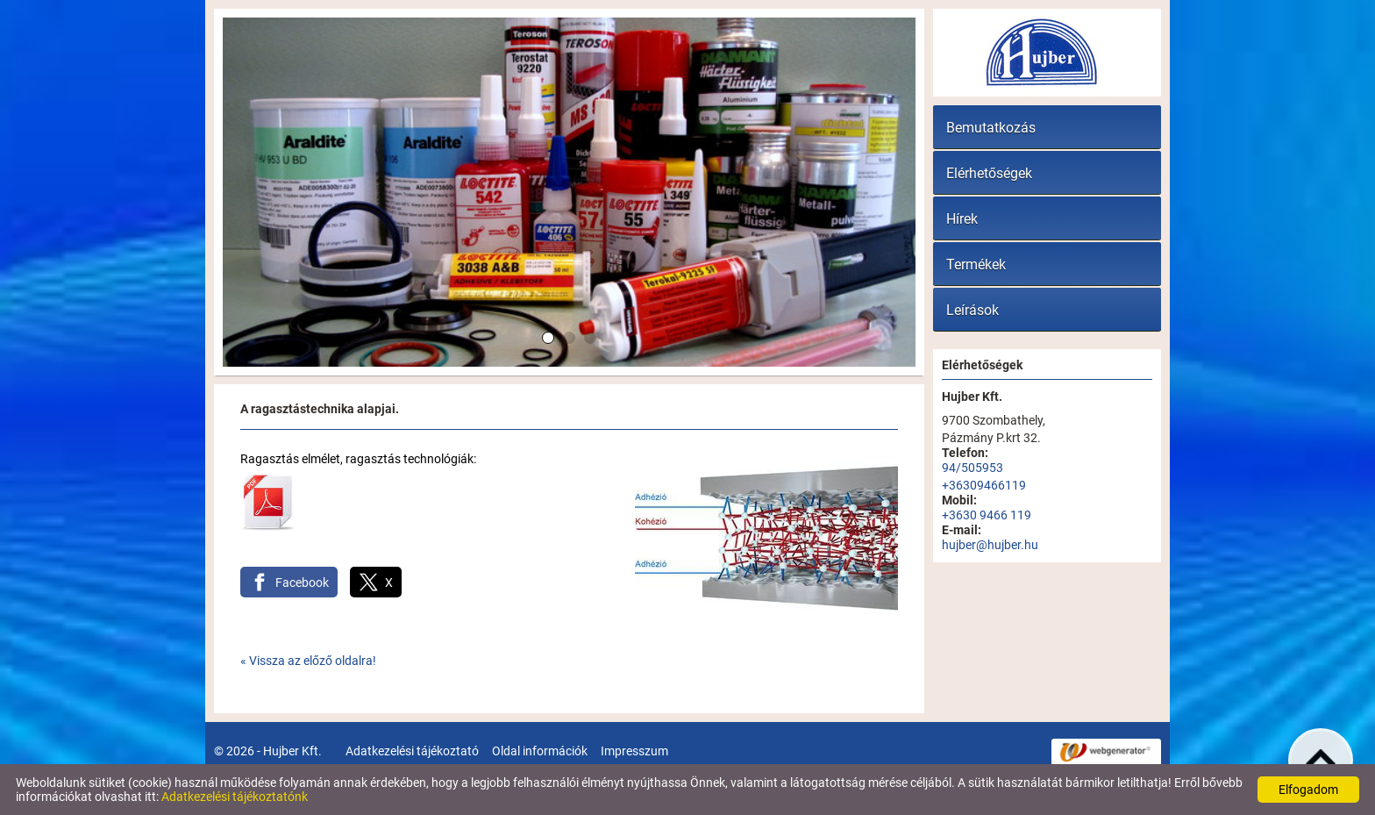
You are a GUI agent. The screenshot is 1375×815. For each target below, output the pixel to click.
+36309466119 (984, 485)
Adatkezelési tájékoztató (412, 751)
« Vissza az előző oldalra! (308, 661)
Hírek (962, 219)
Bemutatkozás (991, 127)
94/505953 (972, 468)
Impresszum (634, 751)
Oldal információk (540, 751)
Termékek (976, 264)
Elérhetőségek (989, 173)
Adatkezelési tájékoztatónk (234, 797)
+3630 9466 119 (986, 515)
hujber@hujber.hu (990, 545)
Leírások (972, 310)
